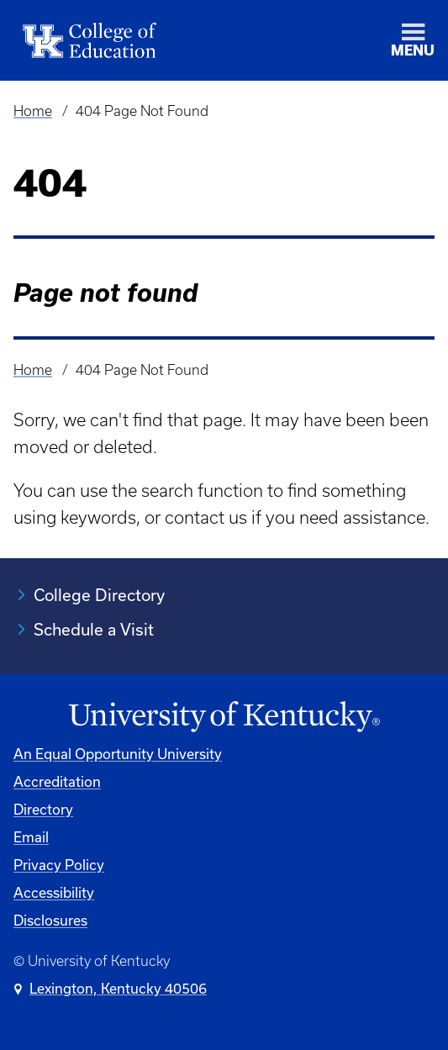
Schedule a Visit (94, 629)
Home (32, 111)
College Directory (99, 594)
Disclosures (50, 920)
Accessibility (53, 892)
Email (31, 837)
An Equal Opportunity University (117, 754)
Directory (43, 809)
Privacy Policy (58, 865)
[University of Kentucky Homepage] (224, 717)
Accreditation (57, 781)
